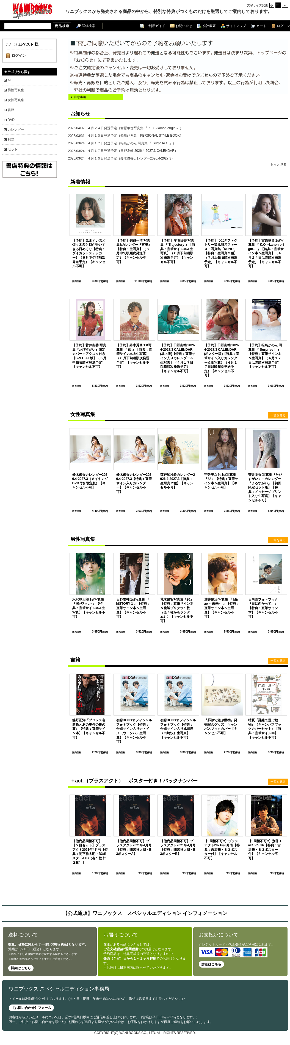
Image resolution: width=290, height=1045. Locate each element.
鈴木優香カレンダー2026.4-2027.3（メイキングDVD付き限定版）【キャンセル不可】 (90, 481)
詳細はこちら (21, 968)
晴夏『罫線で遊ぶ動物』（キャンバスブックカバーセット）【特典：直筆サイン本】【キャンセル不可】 (264, 728)
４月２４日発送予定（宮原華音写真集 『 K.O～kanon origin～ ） (125, 128)
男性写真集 (16, 90)
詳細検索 (88, 26)
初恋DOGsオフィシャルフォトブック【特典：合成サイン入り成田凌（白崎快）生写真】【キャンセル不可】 (178, 728)
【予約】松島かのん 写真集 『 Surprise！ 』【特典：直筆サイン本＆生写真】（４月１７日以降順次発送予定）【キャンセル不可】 (265, 356)
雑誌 (11, 139)
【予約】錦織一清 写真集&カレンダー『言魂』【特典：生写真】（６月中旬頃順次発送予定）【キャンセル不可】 (134, 251)
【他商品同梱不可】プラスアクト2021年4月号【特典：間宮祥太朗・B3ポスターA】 (134, 847)
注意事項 (80, 97)
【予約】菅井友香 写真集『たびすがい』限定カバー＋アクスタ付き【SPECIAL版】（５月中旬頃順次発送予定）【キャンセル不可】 (89, 356)
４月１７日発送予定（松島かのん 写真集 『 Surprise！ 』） (122, 143)
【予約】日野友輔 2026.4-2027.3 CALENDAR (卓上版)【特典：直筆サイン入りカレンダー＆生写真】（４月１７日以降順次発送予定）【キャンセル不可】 (178, 358)
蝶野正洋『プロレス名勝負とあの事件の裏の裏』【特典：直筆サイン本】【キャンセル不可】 (88, 728)
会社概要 (209, 26)
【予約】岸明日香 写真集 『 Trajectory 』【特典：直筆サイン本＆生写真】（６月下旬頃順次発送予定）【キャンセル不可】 (177, 251)
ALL (10, 80)
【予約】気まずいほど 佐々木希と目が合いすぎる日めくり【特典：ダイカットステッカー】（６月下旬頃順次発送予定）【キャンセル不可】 (90, 253)
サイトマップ (236, 26)
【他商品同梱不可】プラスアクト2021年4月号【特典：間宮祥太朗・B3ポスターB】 (178, 847)
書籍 (11, 110)
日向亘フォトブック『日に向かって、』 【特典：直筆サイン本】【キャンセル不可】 (263, 608)
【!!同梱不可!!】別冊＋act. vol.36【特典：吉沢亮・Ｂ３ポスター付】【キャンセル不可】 (265, 849)
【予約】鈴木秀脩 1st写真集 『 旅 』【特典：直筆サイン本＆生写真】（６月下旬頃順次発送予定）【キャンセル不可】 (134, 356)
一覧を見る (278, 415)
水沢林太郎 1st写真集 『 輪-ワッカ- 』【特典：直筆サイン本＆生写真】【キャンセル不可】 (88, 608)
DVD (11, 120)
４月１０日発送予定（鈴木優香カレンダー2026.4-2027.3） (121, 158)
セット (13, 149)
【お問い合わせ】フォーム (31, 1008)
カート (261, 26)
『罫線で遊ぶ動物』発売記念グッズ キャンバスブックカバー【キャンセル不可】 (220, 726)
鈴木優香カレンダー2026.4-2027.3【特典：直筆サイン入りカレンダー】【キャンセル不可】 (134, 483)
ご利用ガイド (155, 26)
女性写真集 (16, 100)
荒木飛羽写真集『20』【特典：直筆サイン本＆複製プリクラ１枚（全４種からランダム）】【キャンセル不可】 (177, 610)
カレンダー (16, 129)
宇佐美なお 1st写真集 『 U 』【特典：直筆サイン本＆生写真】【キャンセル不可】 (221, 481)
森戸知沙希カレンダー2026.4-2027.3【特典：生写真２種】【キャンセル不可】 (177, 481)
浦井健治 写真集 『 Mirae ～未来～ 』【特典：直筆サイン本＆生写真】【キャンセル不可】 (221, 608)
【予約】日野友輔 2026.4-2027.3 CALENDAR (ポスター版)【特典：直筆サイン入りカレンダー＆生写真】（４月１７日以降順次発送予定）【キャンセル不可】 (222, 360)
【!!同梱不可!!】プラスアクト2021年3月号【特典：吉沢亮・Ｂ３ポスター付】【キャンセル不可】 (222, 849)
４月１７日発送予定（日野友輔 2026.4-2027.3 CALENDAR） (123, 151)
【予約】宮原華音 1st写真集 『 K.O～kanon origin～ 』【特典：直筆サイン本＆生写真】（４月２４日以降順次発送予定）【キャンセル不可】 (266, 253)
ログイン (283, 26)
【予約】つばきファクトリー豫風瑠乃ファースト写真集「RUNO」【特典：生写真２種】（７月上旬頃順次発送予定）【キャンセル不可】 (220, 253)
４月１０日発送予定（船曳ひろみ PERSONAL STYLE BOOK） (125, 136)
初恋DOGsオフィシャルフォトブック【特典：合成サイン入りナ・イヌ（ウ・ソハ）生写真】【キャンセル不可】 (134, 731)
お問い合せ (184, 26)
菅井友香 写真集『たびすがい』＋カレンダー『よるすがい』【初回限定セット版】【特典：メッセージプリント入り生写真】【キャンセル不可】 (265, 488)
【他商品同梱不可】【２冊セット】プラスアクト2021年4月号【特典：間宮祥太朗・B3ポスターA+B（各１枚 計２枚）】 (90, 852)
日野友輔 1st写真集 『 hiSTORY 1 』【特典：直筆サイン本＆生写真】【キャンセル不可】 (133, 608)
